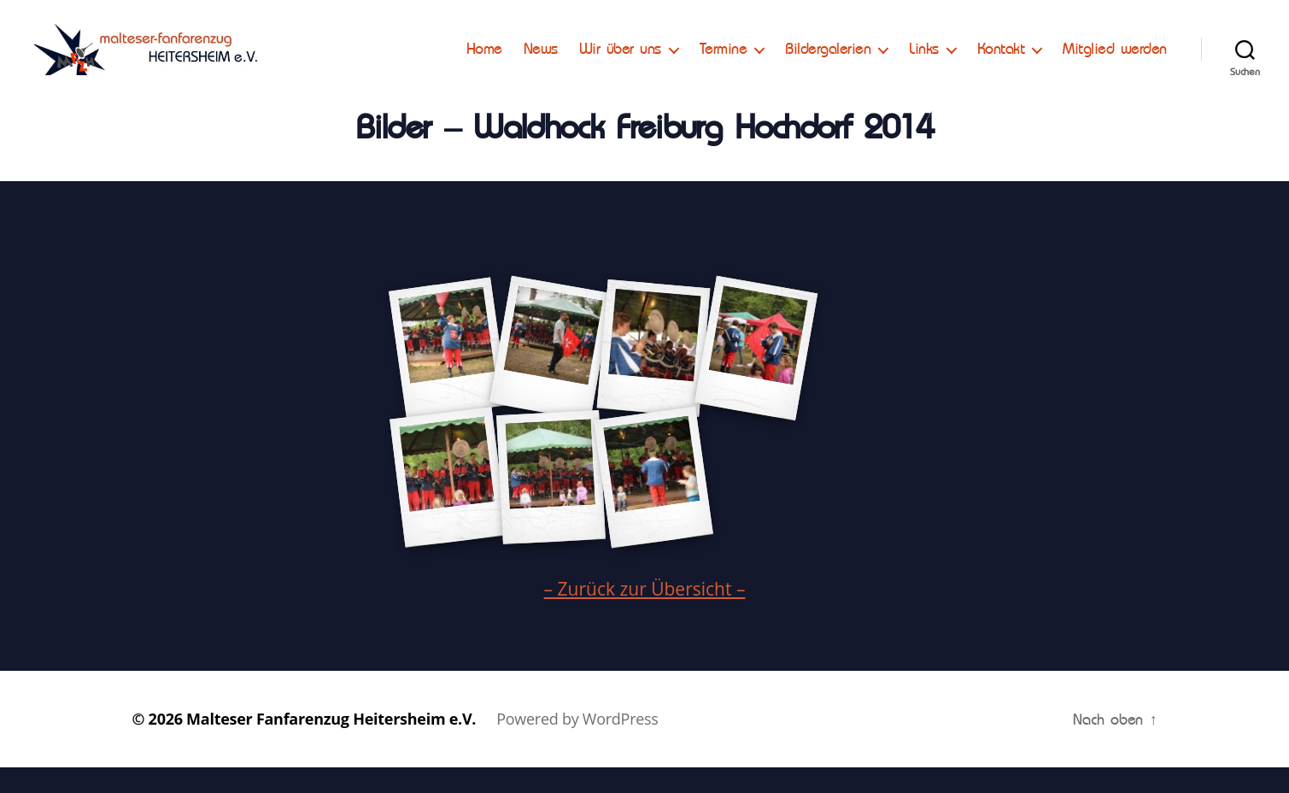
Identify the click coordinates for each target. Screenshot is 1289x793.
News (541, 61)
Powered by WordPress (577, 744)
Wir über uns (620, 61)
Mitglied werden (1115, 61)
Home (484, 61)
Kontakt (1001, 61)
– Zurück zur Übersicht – (645, 614)
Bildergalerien (827, 61)
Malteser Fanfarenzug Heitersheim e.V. (331, 744)
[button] (27, 25)
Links (924, 61)
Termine (723, 61)
